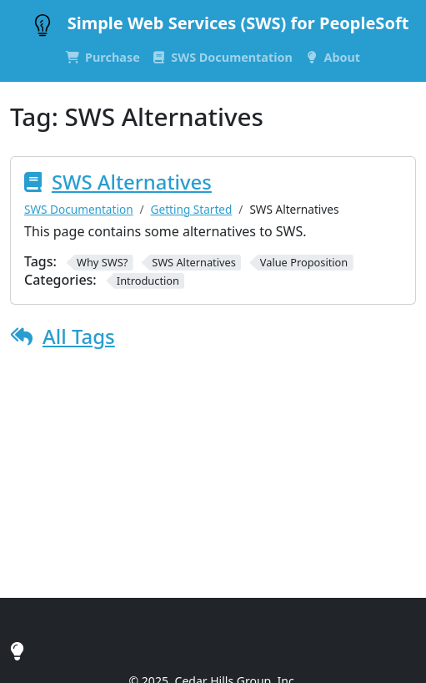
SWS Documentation (78, 209)
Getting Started (192, 209)
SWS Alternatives (132, 181)
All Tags (79, 336)
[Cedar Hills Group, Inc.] (16, 651)
